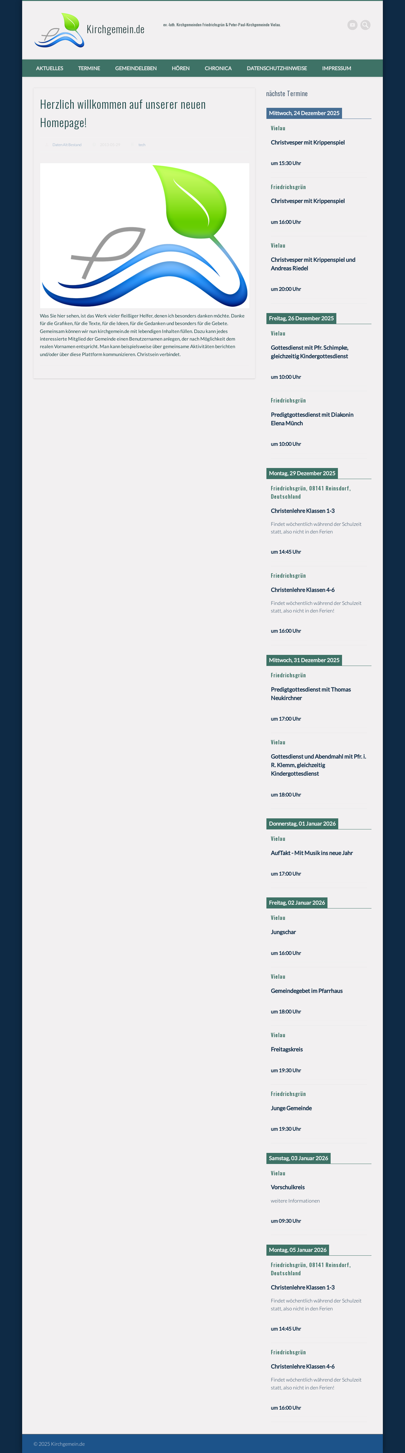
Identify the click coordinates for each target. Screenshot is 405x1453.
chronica (218, 68)
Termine (89, 68)
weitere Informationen (295, 1200)
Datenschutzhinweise (277, 68)
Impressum (336, 68)
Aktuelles (49, 68)
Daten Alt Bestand (67, 144)
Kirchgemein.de (116, 28)
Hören (181, 68)
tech (142, 144)
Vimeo (352, 25)
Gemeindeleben (136, 68)
